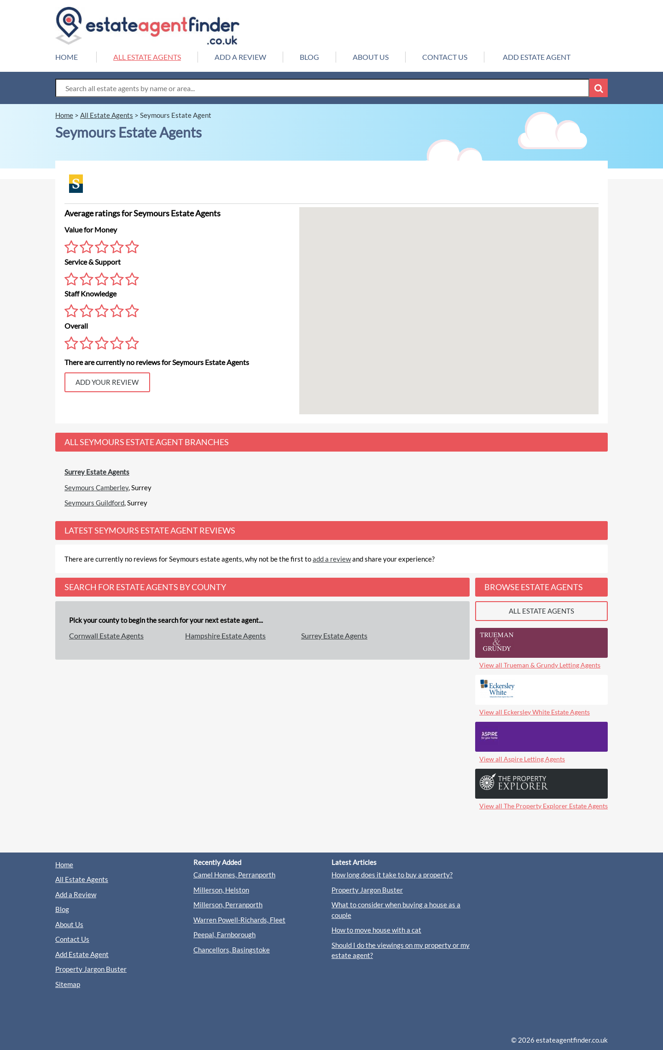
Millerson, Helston (221, 890)
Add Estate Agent (82, 954)
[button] (419, 275)
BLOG (309, 56)
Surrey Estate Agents (96, 472)
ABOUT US (371, 56)
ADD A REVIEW (240, 56)
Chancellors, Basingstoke (231, 950)
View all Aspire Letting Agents (522, 759)
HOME (66, 56)
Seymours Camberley (96, 487)
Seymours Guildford (94, 503)
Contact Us (72, 939)
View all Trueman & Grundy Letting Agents (539, 665)
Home (64, 864)
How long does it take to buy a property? (392, 874)
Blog (62, 909)
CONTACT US (444, 56)
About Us (69, 924)
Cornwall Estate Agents (106, 635)
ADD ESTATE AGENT (536, 56)
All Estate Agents (81, 879)
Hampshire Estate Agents (225, 635)
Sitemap (67, 984)
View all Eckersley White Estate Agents (534, 712)
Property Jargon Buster (91, 969)
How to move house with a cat (376, 930)
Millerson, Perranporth (227, 904)
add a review (332, 559)
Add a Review (75, 894)
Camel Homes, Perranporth (234, 874)
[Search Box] (322, 88)
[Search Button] (598, 88)
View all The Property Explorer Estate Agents (543, 806)
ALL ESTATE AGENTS (147, 56)
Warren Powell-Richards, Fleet (239, 920)
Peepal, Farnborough (224, 934)
